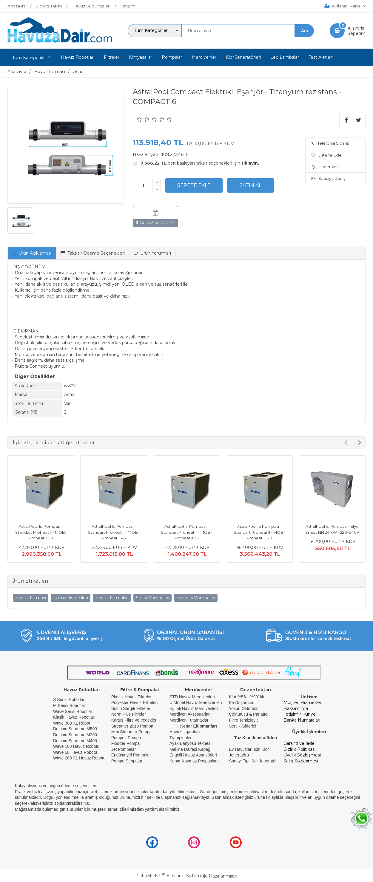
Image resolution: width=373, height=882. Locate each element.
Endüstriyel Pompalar (131, 755)
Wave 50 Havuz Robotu (75, 752)
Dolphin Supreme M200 (75, 734)
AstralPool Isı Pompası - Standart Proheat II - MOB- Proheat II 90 (41, 532)
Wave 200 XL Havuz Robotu (80, 758)
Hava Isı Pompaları (195, 598)
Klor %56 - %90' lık (246, 696)
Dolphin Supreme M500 (75, 728)
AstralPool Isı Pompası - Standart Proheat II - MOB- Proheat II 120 (259, 532)
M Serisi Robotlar (69, 705)
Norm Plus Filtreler (128, 714)
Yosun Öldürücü (243, 708)
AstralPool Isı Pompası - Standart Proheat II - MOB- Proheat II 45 (113, 532)
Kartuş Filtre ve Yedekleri (134, 720)
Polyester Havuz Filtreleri (134, 702)
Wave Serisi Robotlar (72, 711)
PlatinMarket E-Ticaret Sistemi (168, 875)
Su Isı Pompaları (152, 598)
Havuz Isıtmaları (112, 598)
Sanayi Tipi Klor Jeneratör (253, 761)
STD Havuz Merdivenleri (192, 696)
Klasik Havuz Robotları (74, 717)
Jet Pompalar (123, 749)
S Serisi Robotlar (68, 699)
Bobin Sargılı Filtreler (130, 708)
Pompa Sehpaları (127, 761)
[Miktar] (143, 186)
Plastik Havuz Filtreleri (131, 696)
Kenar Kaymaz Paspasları (193, 761)
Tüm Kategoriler (29, 57)
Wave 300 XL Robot (71, 723)
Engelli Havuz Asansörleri (193, 755)
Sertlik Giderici (242, 726)
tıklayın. (250, 163)
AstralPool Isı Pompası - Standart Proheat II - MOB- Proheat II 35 (186, 532)
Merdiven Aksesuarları (190, 714)
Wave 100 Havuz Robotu (77, 746)
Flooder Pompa (125, 743)
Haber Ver (325, 166)
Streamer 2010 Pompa (132, 726)
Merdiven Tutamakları (189, 720)
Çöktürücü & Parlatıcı (248, 714)
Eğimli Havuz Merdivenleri (193, 708)
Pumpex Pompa (126, 737)
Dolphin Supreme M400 (75, 740)
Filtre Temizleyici (244, 720)
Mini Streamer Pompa (131, 731)
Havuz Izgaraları (184, 731)
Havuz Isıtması (30, 598)
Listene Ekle (327, 155)
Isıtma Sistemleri (70, 598)
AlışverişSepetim (357, 30)
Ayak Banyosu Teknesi (190, 743)
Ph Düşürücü (241, 702)
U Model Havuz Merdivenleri (195, 702)
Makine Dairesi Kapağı (190, 749)
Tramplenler (180, 737)
